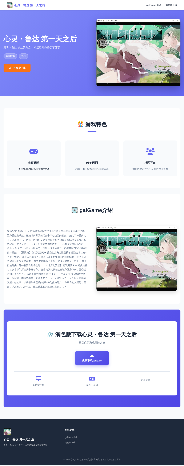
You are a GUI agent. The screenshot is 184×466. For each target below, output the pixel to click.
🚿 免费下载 (17, 68)
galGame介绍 (153, 5)
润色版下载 (171, 5)
